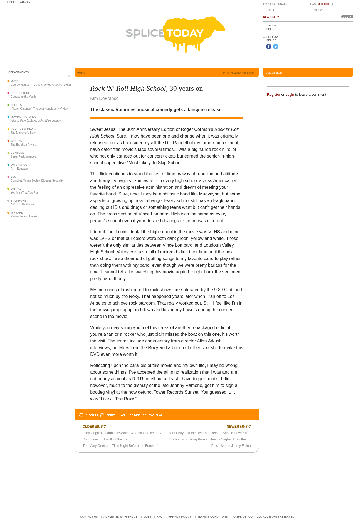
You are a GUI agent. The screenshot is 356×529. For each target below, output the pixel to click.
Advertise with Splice (120, 516)
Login (289, 94)
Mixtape (17, 212)
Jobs (147, 516)
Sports (16, 105)
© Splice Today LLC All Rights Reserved (263, 516)
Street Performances (23, 156)
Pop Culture (20, 93)
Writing (17, 141)
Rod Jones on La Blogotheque (105, 439)
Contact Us (89, 516)
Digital (16, 188)
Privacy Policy (179, 516)
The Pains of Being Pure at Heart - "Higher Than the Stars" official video (222, 439)
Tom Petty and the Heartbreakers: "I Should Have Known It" (213, 433)
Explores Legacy (36, 120)
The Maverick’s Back (23, 132)
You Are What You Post (25, 192)
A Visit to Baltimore (22, 204)
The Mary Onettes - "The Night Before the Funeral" (120, 446)
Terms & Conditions (212, 516)
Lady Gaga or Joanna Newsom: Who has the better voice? (126, 433)
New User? (271, 17)
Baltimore (18, 200)
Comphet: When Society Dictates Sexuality (37, 180)
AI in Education (20, 168)
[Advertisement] (328, 45)
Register (273, 94)
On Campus (19, 164)
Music (15, 81)
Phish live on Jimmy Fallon (231, 446)
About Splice (271, 27)
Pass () (321, 4)
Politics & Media (23, 129)
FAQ (159, 516)
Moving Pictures (23, 117)
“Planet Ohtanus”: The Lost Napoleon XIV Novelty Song (45, 108)
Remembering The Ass (25, 216)
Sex (13, 176)
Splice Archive (20, 2)
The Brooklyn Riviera (23, 144)
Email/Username (275, 4)
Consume (17, 153)
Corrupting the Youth (23, 96)
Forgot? (325, 4)
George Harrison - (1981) (41, 84)
